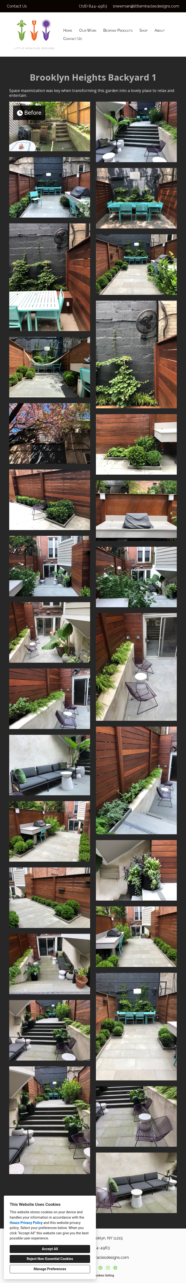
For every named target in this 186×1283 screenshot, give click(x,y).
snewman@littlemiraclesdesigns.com (146, 6)
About (160, 30)
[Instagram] (108, 1268)
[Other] (115, 1268)
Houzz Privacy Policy (26, 1223)
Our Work (87, 30)
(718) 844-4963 (93, 6)
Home (67, 30)
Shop (143, 30)
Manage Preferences (50, 1269)
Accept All (50, 1249)
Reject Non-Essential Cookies (50, 1259)
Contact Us (72, 38)
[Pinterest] (100, 1268)
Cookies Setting (104, 1275)
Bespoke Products (117, 30)
